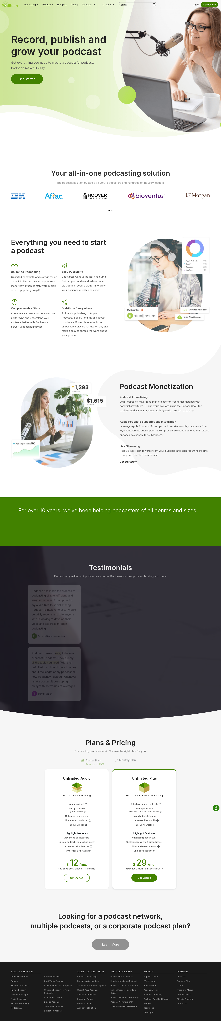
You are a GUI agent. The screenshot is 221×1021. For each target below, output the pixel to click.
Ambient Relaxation (86, 999)
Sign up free (210, 4)
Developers (149, 1003)
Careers (180, 976)
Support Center (150, 967)
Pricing (72, 4)
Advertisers (46, 4)
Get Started (26, 79)
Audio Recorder (18, 990)
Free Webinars (150, 976)
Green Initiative (183, 985)
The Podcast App (18, 985)
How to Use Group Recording (123, 985)
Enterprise (60, 4)
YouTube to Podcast (53, 997)
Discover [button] (104, 4)
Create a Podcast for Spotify (57, 976)
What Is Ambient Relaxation (122, 994)
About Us (181, 967)
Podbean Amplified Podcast (156, 990)
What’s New (149, 972)
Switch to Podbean (85, 985)
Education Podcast (52, 1002)
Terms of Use (141, 1015)
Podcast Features (19, 967)
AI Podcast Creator (52, 988)
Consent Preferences (160, 1015)
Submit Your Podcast (86, 981)
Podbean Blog (183, 972)
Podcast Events (151, 981)
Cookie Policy (125, 1015)
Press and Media (184, 981)
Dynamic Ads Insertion (87, 972)
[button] (30, 4)
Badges (147, 994)
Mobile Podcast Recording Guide (125, 981)
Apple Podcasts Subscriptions (90, 976)
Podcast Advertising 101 (121, 990)
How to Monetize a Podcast (122, 972)
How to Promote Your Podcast (124, 976)
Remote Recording (19, 994)
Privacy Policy (108, 1015)
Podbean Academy (152, 985)
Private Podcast (18, 981)
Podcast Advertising (86, 967)
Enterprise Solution (19, 976)
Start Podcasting (51, 967)
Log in (197, 4)
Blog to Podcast (51, 993)
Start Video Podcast (53, 972)
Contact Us (182, 994)
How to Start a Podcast (120, 967)
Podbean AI (16, 999)
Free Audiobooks (85, 994)
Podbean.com (201, 1015)
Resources (148, 999)
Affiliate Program (184, 990)
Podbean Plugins (85, 990)
